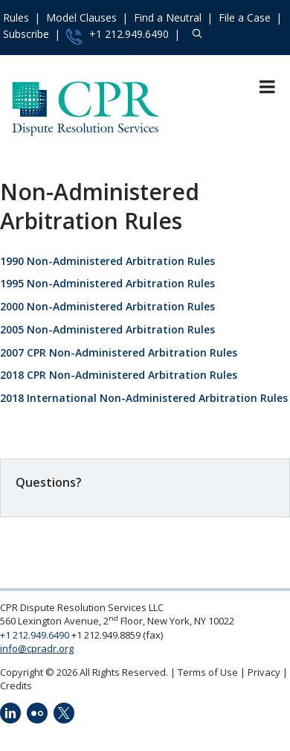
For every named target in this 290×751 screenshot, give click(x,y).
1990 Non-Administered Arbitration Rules (107, 261)
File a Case (245, 17)
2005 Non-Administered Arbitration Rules (107, 329)
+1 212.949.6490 (117, 36)
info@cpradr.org (37, 648)
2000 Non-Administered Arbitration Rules (107, 306)
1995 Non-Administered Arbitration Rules (107, 283)
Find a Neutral (168, 17)
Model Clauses (81, 17)
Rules (16, 17)
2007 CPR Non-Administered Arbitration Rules (118, 352)
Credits (16, 685)
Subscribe (26, 34)
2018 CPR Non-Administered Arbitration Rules (118, 375)
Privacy (264, 672)
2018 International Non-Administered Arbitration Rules (144, 398)
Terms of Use (208, 672)
